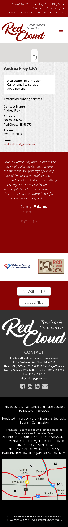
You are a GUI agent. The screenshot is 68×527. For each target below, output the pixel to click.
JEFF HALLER (44, 441)
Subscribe (34, 302)
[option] (34, 190)
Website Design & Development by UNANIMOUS (36, 519)
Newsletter (34, 291)
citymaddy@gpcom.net (34, 378)
